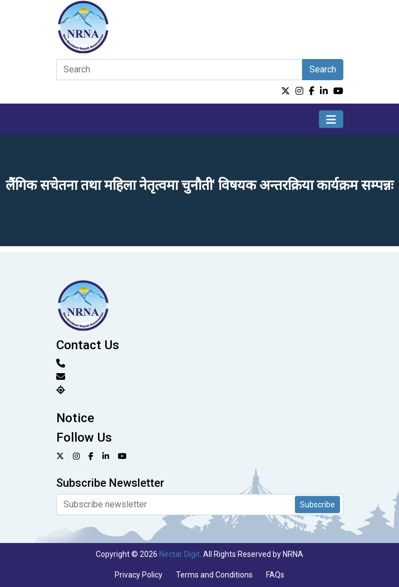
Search (322, 69)
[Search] (179, 69)
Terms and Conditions (214, 574)
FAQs (275, 574)
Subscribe (317, 504)
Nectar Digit (179, 554)
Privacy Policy (138, 574)
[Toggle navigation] (331, 119)
